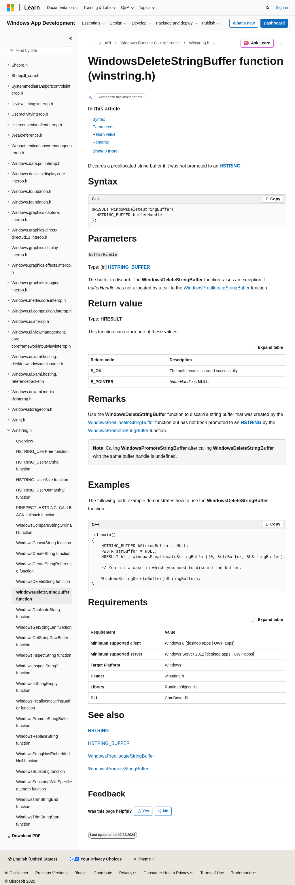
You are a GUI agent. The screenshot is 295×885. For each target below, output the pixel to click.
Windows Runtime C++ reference (150, 43)
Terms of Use (212, 873)
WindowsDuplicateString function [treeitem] (38, 613)
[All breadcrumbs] (93, 43)
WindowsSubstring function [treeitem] (40, 771)
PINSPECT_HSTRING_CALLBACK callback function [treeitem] (44, 511)
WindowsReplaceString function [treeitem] (37, 740)
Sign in (282, 7)
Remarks (101, 142)
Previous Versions (51, 873)
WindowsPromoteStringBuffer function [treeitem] (42, 722)
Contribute (103, 873)
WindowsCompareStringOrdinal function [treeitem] (44, 529)
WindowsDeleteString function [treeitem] (43, 581)
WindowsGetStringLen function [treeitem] (43, 627)
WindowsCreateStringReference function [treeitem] (43, 567)
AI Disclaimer (16, 873)
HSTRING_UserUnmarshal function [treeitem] (40, 494)
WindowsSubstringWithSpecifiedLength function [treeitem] (44, 785)
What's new (244, 23)
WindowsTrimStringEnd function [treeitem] (37, 803)
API (108, 43)
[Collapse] (71, 38)
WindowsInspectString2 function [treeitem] (37, 669)
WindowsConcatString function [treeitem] (43, 543)
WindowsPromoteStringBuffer (118, 430)
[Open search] (267, 8)
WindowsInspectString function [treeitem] (43, 655)
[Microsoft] (10, 8)
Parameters (103, 127)
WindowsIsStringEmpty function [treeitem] (37, 687)
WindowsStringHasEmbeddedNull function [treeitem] (43, 757)
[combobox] (39, 50)
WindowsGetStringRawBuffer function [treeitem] (42, 641)
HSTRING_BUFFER (129, 267)
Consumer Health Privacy (166, 873)
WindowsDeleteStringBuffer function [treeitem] (42, 596)
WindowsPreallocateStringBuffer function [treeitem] (43, 705)
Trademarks (241, 873)
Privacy (126, 873)
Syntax (99, 119)
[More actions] (281, 43)
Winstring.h (199, 43)
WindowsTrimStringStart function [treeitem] (37, 820)
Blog (79, 873)
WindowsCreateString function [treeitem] (43, 553)
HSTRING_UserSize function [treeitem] (42, 479)
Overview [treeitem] (24, 441)
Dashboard (274, 23)
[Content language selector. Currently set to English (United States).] (32, 859)
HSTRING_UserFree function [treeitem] (42, 451)
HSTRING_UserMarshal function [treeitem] (37, 466)
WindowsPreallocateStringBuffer (216, 287)
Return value (104, 134)
